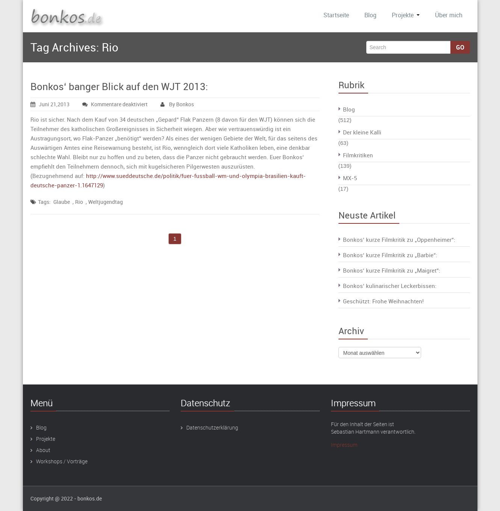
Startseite (336, 15)
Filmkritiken (358, 155)
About (43, 450)
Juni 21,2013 (49, 104)
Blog (370, 15)
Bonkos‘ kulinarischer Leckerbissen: (390, 285)
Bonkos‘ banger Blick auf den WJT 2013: (119, 86)
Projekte (406, 15)
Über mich (448, 15)
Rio (79, 201)
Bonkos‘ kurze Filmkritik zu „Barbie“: (390, 255)
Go (460, 47)
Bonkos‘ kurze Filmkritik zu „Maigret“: (391, 270)
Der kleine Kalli (362, 132)
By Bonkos (177, 104)
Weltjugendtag (105, 201)
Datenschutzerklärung (212, 427)
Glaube (61, 201)
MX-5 (350, 178)
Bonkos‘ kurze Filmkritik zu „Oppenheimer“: (399, 239)
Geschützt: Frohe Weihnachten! (383, 301)
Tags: (44, 201)
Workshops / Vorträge (62, 461)
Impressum (344, 444)
